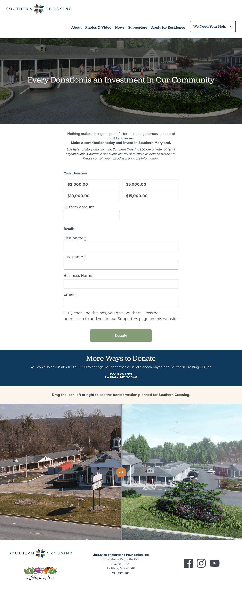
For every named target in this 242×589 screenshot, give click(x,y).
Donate (121, 333)
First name (75, 236)
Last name (75, 255)
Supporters (137, 25)
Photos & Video (98, 25)
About (76, 25)
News (119, 25)
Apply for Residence (168, 25)
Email (70, 293)
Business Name (78, 274)
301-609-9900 (76, 365)
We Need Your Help (209, 24)
